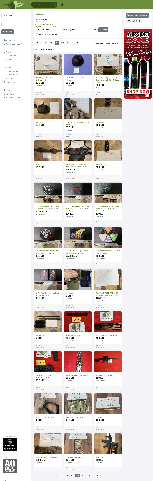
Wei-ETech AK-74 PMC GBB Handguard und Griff (45, 376)
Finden (103, 30)
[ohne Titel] (99, 457)
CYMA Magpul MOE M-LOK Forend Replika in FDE (47, 79)
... (41, 43)
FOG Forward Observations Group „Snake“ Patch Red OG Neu (47, 252)
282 (51, 43)
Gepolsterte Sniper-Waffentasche (77, 375)
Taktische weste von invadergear (46, 457)
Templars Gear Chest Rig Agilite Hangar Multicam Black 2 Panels (76, 165)
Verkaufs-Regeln (134, 21)
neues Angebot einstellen (137, 15)
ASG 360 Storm (101, 122)
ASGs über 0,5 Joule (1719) (44, 24)
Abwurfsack (69, 293)
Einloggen (7, 31)
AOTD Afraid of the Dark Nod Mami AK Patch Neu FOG (47, 294)
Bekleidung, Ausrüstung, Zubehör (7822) (48, 26)
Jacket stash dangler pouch (75, 417)
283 (57, 43)
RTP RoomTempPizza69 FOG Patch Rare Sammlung (108, 252)
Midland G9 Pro (101, 164)
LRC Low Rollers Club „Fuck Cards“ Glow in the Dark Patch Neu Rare (47, 207)
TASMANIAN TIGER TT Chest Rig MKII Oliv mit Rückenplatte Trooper (107, 294)
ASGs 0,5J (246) (40, 22)
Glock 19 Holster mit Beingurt (45, 417)
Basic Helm (39, 122)
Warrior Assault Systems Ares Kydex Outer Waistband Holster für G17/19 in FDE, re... (108, 80)
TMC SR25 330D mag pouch (75, 457)
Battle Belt (39, 164)
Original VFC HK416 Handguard (106, 335)
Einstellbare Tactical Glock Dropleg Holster (77, 123)
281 (46, 43)
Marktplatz (39, 14)
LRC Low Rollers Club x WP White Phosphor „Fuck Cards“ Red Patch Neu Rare (77, 209)
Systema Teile (40, 335)
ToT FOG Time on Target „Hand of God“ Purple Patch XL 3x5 (77, 252)
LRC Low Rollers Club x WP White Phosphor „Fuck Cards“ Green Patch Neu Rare (107, 209)
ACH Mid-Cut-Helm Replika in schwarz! (75, 79)
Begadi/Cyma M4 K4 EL (104, 375)
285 (68, 43)
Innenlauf (99, 417)
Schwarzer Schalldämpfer (74, 335)
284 (62, 43)
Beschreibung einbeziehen (48, 34)
